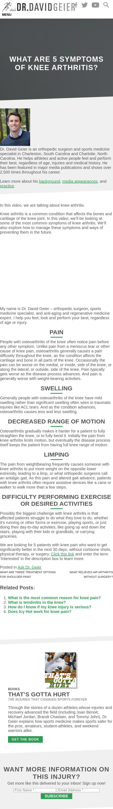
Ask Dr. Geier (30, 567)
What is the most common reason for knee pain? (54, 598)
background (49, 181)
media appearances (80, 181)
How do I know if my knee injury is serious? (49, 607)
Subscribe (56, 796)
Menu (6, 14)
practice (7, 186)
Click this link (62, 554)
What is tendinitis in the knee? (37, 602)
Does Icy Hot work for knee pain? (39, 611)
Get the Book (25, 739)
